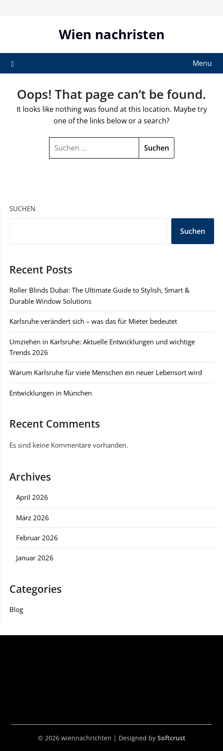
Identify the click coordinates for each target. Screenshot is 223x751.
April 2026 (32, 497)
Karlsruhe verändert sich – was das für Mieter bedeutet (93, 321)
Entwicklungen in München (50, 392)
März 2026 (32, 517)
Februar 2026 (37, 537)
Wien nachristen (112, 34)
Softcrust (171, 738)
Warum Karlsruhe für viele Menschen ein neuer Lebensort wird (105, 372)
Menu (202, 63)
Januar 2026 (35, 557)
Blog (16, 609)
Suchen (22, 208)
